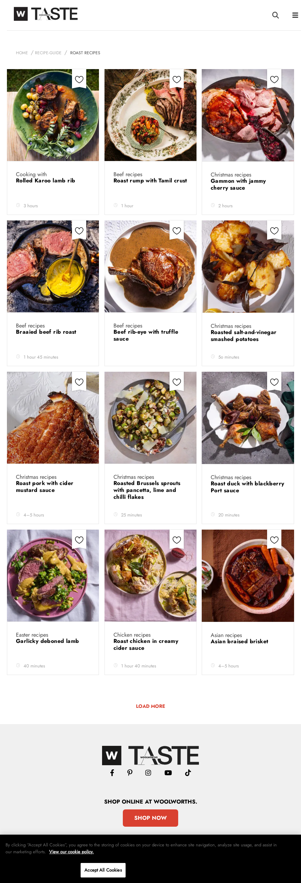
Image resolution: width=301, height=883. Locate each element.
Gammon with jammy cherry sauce (238, 184)
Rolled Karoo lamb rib (46, 180)
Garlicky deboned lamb (48, 641)
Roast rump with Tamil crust (150, 180)
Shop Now (150, 818)
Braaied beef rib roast (47, 332)
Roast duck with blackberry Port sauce (247, 487)
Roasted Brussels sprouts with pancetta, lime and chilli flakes (147, 490)
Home (22, 53)
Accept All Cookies (102, 870)
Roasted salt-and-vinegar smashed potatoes (244, 335)
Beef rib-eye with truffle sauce (145, 335)
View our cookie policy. (71, 851)
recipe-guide (48, 53)
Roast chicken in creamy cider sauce (145, 644)
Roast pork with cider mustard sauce (44, 486)
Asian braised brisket (240, 641)
